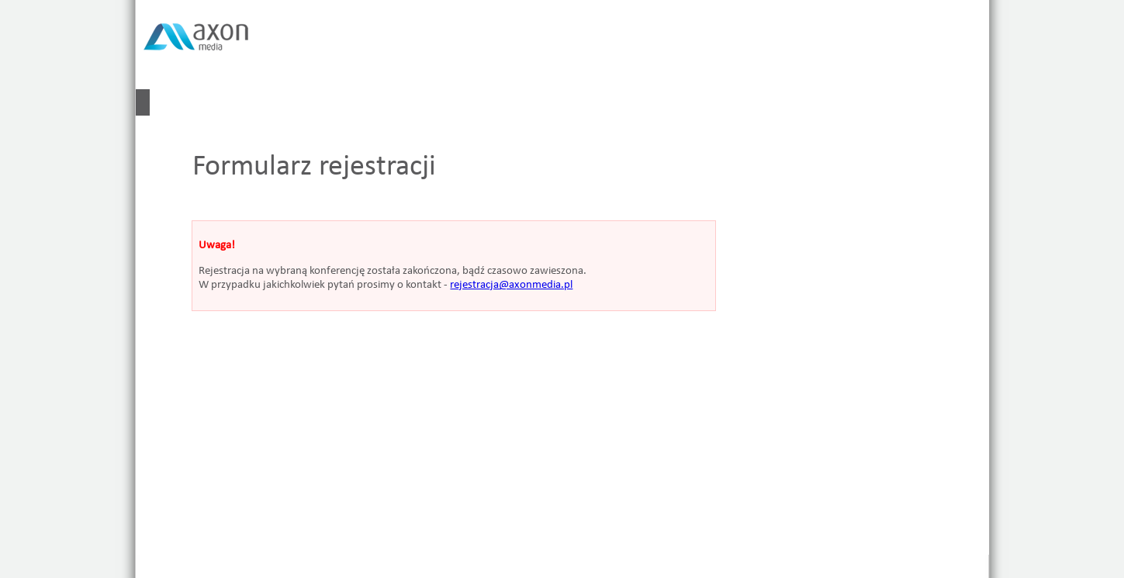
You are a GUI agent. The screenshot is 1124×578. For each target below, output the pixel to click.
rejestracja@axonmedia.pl (511, 285)
